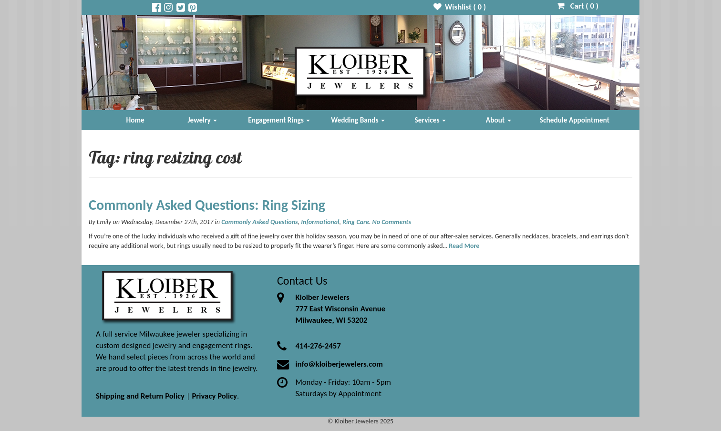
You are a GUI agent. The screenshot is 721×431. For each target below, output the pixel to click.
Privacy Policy (214, 396)
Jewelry (202, 119)
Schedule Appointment (574, 119)
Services (430, 119)
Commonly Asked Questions (259, 222)
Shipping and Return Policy (140, 396)
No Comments (391, 222)
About (498, 119)
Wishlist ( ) (459, 7)
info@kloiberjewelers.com (339, 364)
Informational (320, 222)
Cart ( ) (577, 6)
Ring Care (355, 222)
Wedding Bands (358, 119)
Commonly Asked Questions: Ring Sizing (207, 205)
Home (135, 119)
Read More (464, 246)
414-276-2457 (317, 346)
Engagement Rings (279, 119)
